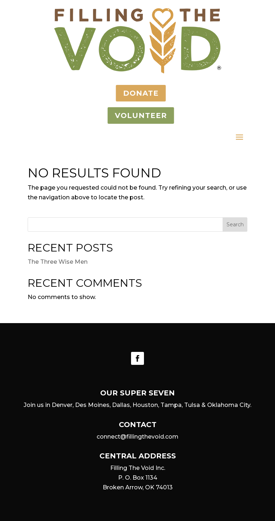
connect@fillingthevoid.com (137, 436)
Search (235, 224)
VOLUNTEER (134, 115)
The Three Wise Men (58, 261)
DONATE (134, 93)
